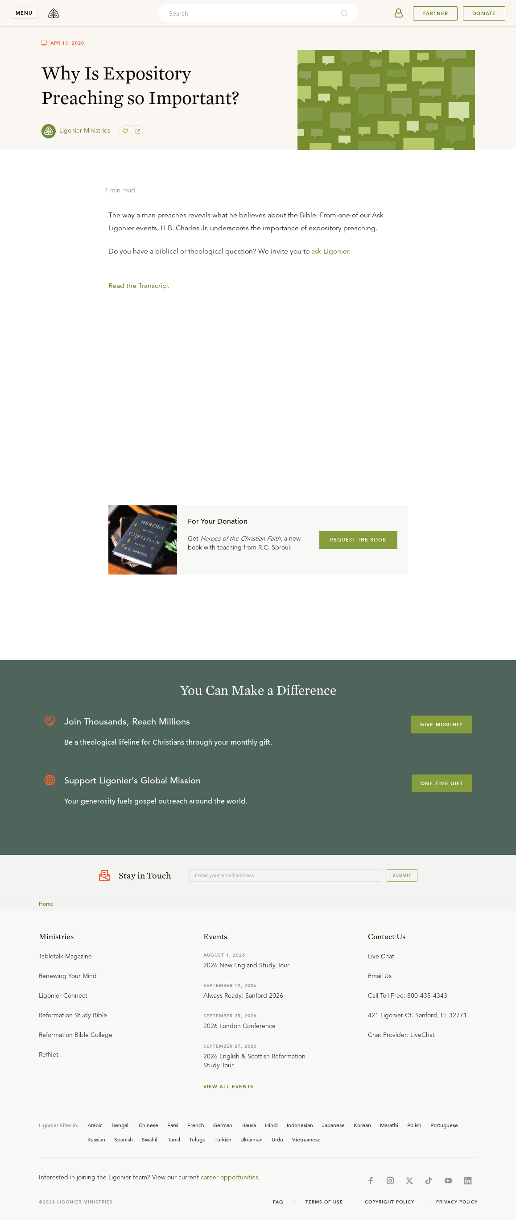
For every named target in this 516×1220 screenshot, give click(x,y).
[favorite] (126, 131)
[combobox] (246, 13)
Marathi (389, 1124)
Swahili (150, 1139)
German (222, 1124)
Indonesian (300, 1124)
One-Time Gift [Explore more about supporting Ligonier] (442, 783)
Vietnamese (306, 1139)
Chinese (148, 1124)
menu (24, 13)
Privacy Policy (457, 1202)
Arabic (95, 1124)
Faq (278, 1202)
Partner (435, 13)
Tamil (174, 1139)
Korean (362, 1124)
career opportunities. (230, 1177)
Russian (96, 1139)
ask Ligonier (330, 251)
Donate (484, 13)
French (195, 1124)
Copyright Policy (389, 1202)
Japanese (333, 1124)
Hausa (248, 1124)
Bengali (120, 1124)
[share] (137, 131)
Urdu (277, 1139)
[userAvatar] (399, 13)
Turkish (223, 1139)
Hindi (271, 1124)
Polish (414, 1124)
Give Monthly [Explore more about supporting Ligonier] (441, 724)
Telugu (197, 1139)
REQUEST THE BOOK (358, 540)
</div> (258, 356)
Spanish (123, 1139)
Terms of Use (324, 1202)
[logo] (53, 13)
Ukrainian (251, 1139)
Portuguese (444, 1124)
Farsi (172, 1124)
